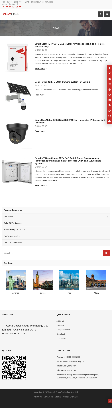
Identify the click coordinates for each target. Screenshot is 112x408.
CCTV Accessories (12, 237)
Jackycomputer (69, 367)
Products (60, 326)
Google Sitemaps (70, 398)
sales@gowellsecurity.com (42, 2)
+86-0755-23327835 (14, 2)
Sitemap (58, 398)
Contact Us (61, 339)
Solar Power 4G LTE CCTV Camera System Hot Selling (72, 83)
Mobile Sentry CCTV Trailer (15, 230)
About (4, 4)
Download (60, 335)
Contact (12, 4)
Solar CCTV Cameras (13, 224)
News (56, 27)
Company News (63, 330)
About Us (60, 322)
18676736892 (73, 371)
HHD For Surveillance (13, 243)
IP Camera (8, 217)
